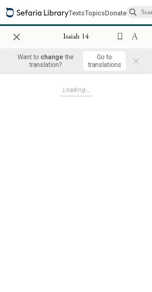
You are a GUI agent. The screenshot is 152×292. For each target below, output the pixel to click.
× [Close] (16, 35)
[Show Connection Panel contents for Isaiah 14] (76, 37)
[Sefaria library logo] (37, 12)
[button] (117, 35)
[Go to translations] (104, 61)
